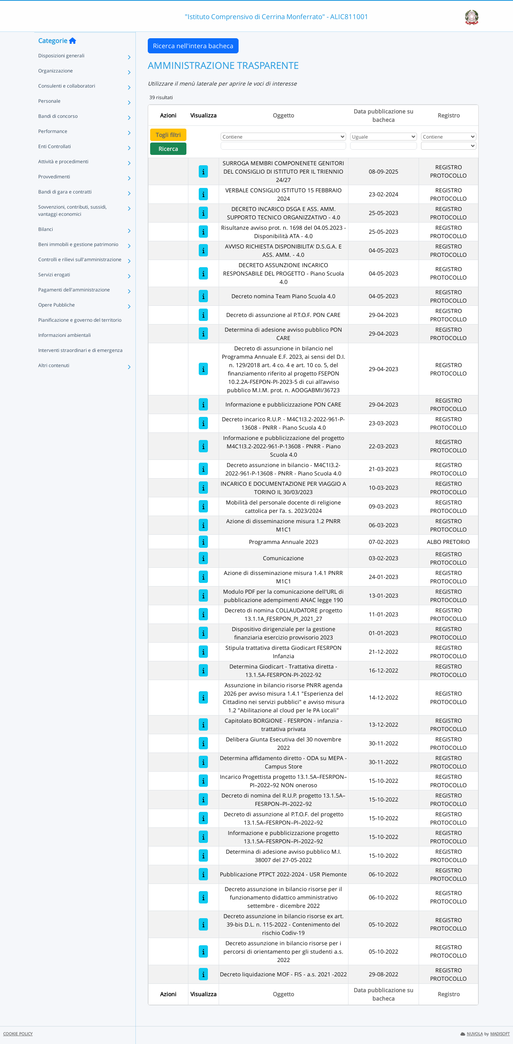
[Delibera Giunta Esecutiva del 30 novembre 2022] (203, 743)
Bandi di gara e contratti (65, 207)
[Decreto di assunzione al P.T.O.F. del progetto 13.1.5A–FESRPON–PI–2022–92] (203, 818)
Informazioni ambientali (64, 350)
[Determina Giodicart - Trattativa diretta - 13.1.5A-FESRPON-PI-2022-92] (203, 670)
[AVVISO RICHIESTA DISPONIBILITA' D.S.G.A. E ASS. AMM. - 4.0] (203, 250)
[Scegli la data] (383, 146)
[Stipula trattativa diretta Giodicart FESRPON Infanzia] (203, 651)
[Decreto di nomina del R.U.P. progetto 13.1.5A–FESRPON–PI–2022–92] (203, 799)
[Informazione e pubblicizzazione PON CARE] (203, 404)
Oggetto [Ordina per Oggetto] (283, 115)
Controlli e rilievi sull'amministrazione (79, 275)
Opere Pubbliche (56, 320)
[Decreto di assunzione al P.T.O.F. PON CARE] (203, 315)
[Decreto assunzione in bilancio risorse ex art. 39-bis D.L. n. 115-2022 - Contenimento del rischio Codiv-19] (203, 924)
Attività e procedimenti (63, 177)
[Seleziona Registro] (448, 146)
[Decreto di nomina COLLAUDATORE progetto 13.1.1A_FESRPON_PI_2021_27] (203, 614)
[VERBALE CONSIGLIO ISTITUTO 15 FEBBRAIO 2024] (203, 194)
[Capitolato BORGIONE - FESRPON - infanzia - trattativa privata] (203, 724)
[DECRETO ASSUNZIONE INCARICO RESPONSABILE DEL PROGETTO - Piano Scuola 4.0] (203, 273)
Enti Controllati (54, 161)
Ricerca (168, 148)
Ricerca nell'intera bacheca (193, 45)
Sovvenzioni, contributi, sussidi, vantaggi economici (72, 226)
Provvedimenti (54, 192)
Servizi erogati (54, 290)
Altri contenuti (53, 380)
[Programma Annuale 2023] (203, 542)
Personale (49, 116)
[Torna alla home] (72, 56)
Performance (52, 146)
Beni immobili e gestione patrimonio (78, 259)
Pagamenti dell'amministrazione (74, 305)
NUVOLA (471, 1033)
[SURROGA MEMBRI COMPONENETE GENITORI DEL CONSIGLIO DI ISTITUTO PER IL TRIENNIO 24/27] (203, 171)
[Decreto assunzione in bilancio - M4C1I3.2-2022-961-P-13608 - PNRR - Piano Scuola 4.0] (203, 469)
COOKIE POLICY (18, 1033)
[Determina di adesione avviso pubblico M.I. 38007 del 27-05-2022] (203, 855)
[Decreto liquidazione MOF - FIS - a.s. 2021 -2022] (203, 974)
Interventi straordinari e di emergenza (80, 365)
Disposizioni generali (61, 71)
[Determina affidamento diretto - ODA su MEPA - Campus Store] (203, 762)
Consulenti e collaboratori (66, 101)
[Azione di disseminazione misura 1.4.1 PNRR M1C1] (203, 577)
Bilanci (45, 244)
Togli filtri (168, 135)
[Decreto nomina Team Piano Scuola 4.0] (203, 296)
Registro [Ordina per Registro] (449, 115)
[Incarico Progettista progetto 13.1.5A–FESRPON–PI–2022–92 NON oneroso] (203, 780)
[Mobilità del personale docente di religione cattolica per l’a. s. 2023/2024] (203, 506)
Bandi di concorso (58, 131)
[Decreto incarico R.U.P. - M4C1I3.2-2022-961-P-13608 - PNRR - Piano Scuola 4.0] (203, 423)
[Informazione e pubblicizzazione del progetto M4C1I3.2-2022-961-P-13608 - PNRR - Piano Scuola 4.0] (203, 446)
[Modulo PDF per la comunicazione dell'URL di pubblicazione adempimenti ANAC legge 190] (203, 595)
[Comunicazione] (203, 558)
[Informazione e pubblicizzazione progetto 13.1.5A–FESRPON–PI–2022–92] (203, 837)
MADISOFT (500, 1033)
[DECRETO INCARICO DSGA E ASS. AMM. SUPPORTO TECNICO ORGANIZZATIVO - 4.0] (203, 213)
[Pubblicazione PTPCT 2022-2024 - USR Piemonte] (203, 874)
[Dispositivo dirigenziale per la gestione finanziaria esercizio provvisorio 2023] (203, 633)
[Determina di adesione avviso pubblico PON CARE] (203, 333)
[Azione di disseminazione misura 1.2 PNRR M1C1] (203, 525)
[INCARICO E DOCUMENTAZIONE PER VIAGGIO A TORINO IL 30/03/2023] (203, 487)
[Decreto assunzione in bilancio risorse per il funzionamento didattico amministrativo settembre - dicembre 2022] (203, 897)
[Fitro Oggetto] (284, 146)
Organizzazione (55, 86)
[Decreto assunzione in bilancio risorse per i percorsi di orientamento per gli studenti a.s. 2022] (203, 951)
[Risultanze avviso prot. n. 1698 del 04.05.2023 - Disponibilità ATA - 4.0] (203, 231)
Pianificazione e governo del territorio (79, 335)
